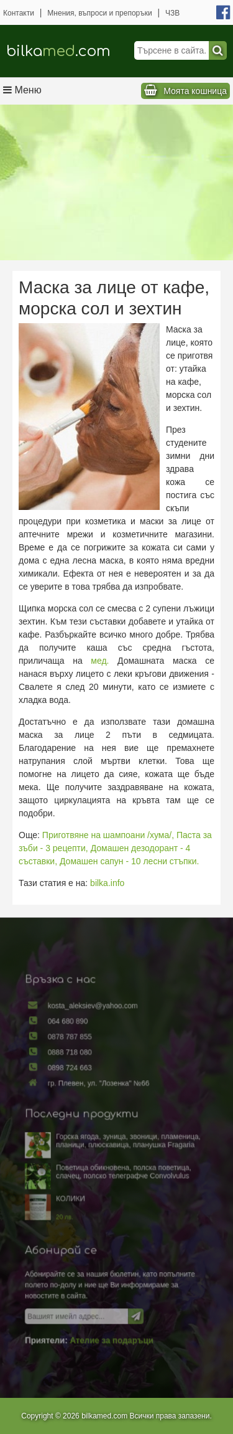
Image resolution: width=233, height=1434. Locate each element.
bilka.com (58, 51)
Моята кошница (195, 91)
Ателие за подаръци (112, 1330)
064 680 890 (71, 1030)
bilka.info (107, 883)
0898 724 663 (73, 1074)
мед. (100, 661)
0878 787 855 (73, 1045)
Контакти (18, 13)
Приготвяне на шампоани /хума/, (108, 835)
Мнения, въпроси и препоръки (99, 13)
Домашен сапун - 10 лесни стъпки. (129, 861)
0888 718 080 (73, 1060)
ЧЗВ (172, 13)
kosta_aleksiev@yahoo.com (94, 1016)
